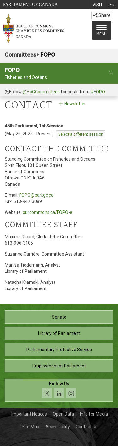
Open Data (63, 414)
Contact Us (87, 426)
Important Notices (29, 414)
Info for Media (94, 414)
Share (101, 15)
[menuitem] (97, 4)
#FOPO (98, 91)
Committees (20, 54)
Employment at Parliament (59, 365)
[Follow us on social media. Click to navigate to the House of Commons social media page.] (59, 390)
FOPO (47, 54)
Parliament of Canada (30, 4)
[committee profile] (111, 73)
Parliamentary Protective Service (59, 349)
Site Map (30, 426)
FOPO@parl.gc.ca (36, 195)
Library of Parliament (59, 333)
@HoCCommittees (41, 91)
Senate (59, 316)
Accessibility (57, 426)
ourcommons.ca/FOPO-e (47, 212)
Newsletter (72, 103)
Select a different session (80, 134)
